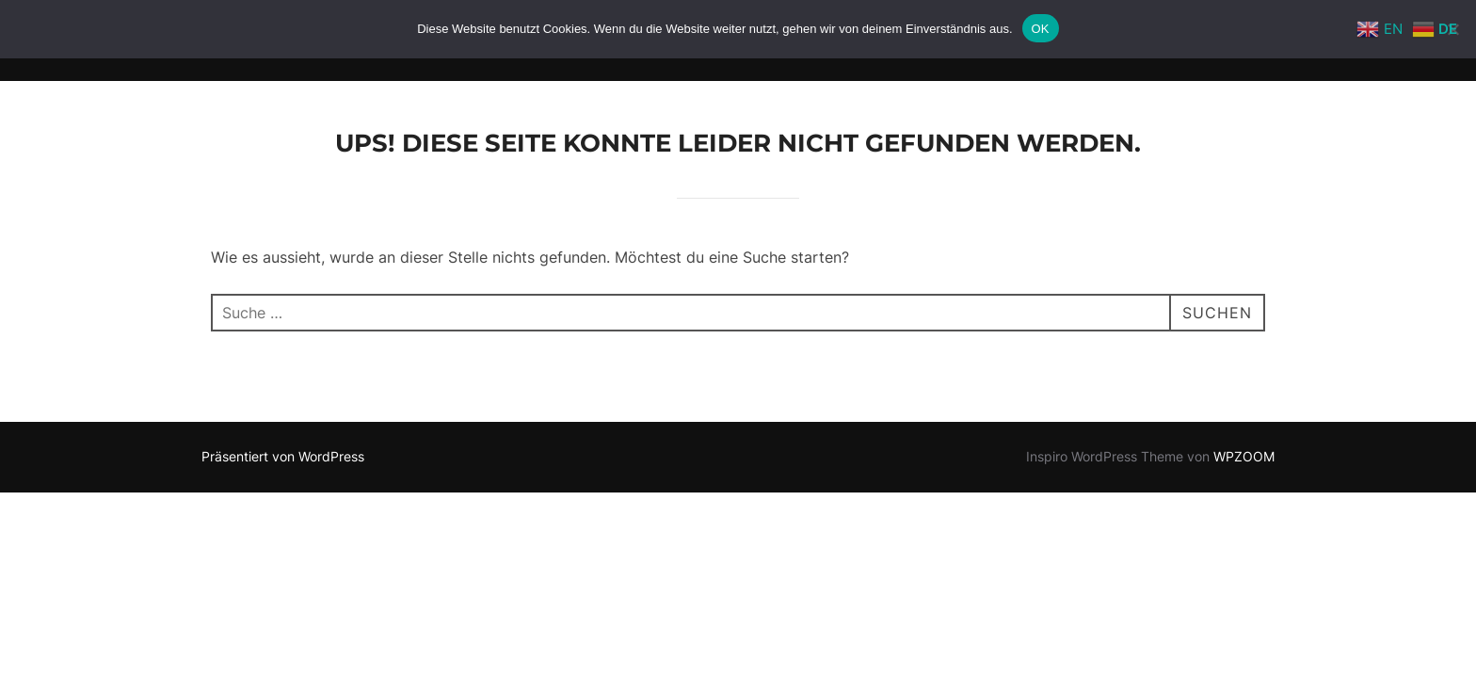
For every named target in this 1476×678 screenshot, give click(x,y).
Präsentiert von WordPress (282, 456)
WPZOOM (1244, 456)
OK (1041, 29)
